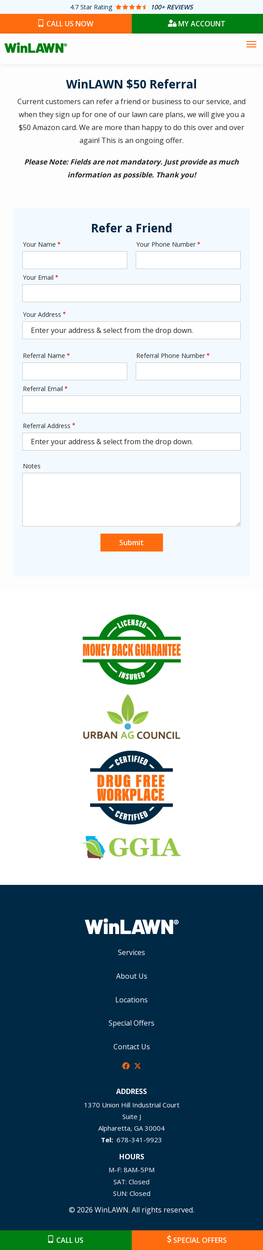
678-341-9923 (139, 1139)
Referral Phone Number (170, 355)
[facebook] (126, 1065)
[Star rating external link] (131, 7)
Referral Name (44, 355)
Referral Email (43, 388)
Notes (32, 466)
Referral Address (47, 425)
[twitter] (137, 1065)
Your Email (38, 277)
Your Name (39, 244)
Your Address (42, 314)
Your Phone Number (166, 244)
